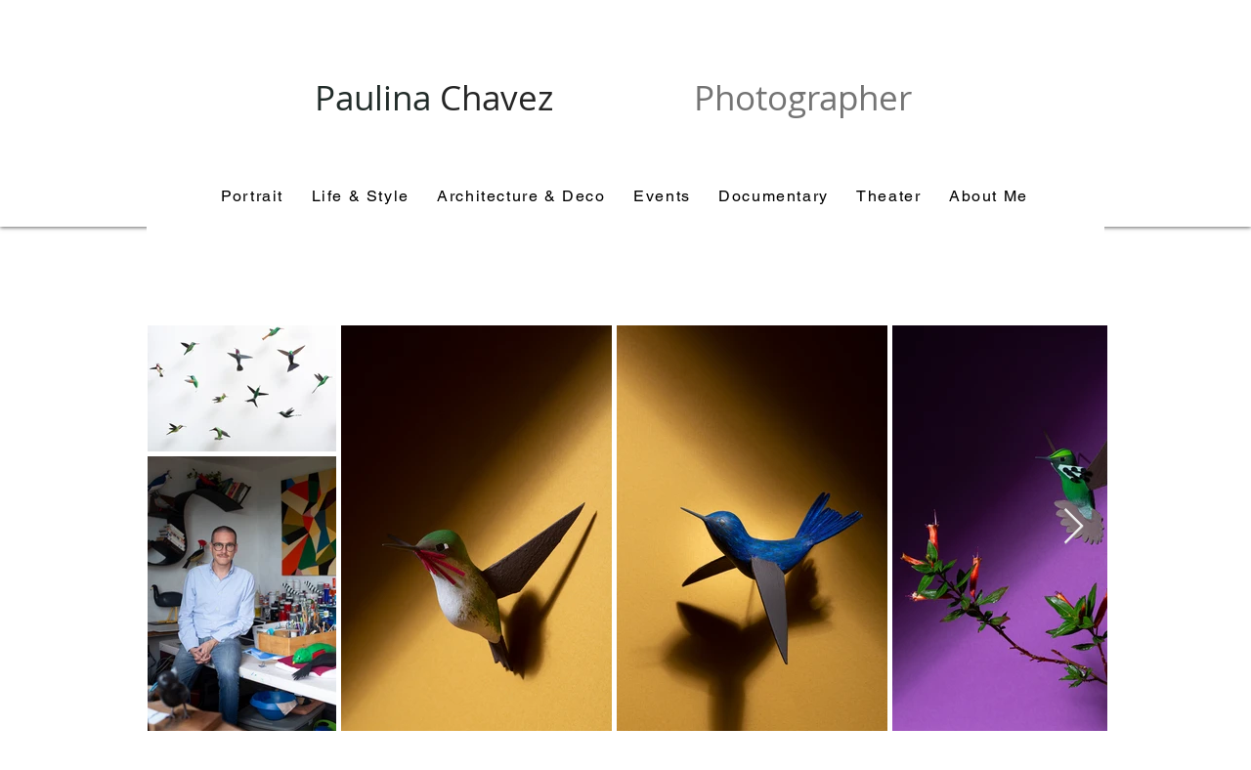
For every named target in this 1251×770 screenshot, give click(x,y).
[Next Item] (1073, 527)
